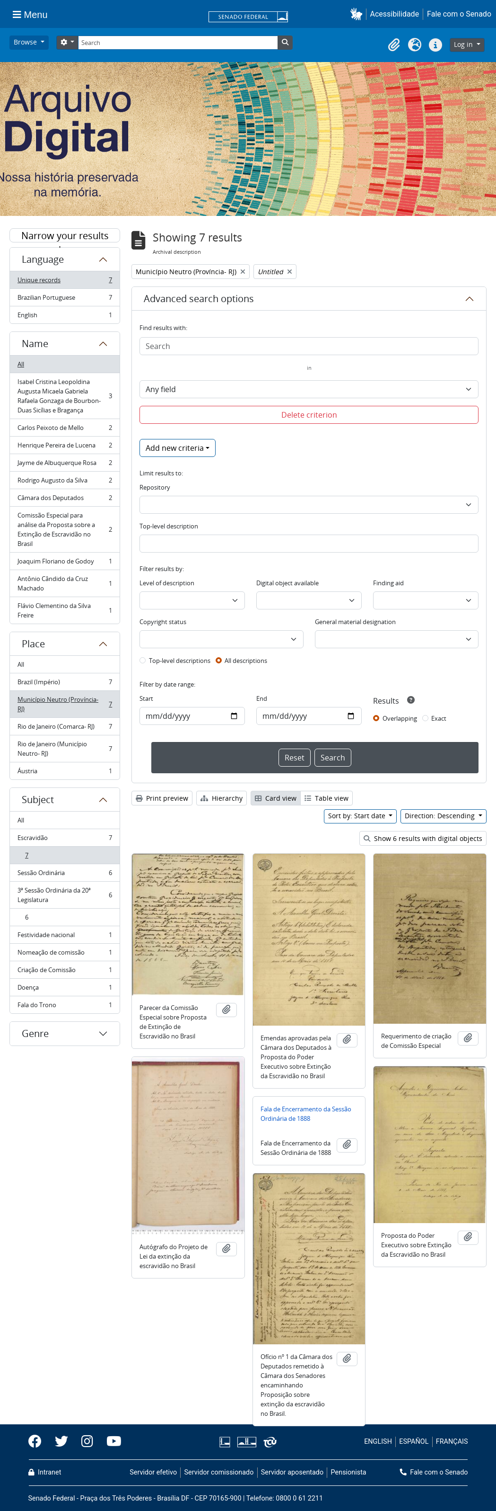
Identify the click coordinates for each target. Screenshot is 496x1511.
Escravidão (64, 840)
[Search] (178, 43)
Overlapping (400, 718)
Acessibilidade (394, 13)
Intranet (44, 1472)
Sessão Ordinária (64, 875)
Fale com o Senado (459, 13)
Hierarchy (221, 798)
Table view (326, 798)
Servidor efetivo (153, 1472)
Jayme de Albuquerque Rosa (64, 465)
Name (35, 343)
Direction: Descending (441, 815)
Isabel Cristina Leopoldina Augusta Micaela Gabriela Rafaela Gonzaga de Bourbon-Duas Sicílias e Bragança (64, 395)
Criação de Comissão (64, 972)
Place (33, 643)
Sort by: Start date (357, 815)
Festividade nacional (64, 937)
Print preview (162, 798)
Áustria (64, 772)
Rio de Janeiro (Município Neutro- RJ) (64, 749)
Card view (275, 798)
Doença (64, 989)
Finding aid (388, 583)
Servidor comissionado (218, 1472)
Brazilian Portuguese (64, 299)
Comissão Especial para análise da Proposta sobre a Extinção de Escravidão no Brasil (64, 529)
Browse (26, 41)
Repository (154, 487)
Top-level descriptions (179, 660)
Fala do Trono (64, 1006)
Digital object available (287, 583)
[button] (358, 14)
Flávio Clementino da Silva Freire (64, 610)
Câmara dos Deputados (64, 500)
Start (146, 698)
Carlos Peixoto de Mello (64, 430)
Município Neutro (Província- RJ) (64, 704)
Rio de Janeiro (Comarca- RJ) (64, 728)
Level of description (166, 583)
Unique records (64, 282)
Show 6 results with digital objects (423, 838)
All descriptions (246, 660)
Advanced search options (199, 298)
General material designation (355, 621)
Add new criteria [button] (175, 448)
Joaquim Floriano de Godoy (64, 563)
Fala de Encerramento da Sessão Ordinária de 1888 (306, 1114)
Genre (35, 1033)
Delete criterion (309, 415)
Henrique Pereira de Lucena (64, 447)
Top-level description (168, 526)
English (64, 316)
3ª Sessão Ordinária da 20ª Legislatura (64, 895)
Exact (438, 718)
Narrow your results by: (65, 235)
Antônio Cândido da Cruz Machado (64, 583)
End (261, 698)
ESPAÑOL (413, 1442)
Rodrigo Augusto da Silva (64, 482)
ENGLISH (378, 1442)
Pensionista (348, 1472)
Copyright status (162, 621)
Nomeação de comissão (64, 954)
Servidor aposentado (292, 1472)
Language (43, 259)
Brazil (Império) (64, 684)
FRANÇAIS (452, 1442)
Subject (38, 799)
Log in (464, 44)
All (20, 364)
